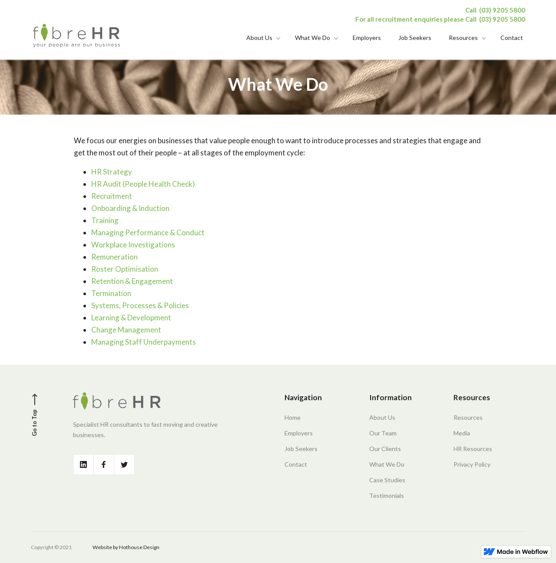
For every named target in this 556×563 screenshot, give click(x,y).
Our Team (383, 433)
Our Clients (385, 448)
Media (461, 433)
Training (105, 220)
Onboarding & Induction (130, 208)
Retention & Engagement (132, 281)
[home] (76, 35)
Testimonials (386, 495)
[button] (262, 39)
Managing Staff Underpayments (143, 341)
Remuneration (114, 256)
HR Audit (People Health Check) (143, 183)
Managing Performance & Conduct (148, 232)
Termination (111, 293)
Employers (367, 37)
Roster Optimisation (124, 268)
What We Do (312, 37)
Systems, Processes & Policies (140, 305)
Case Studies (387, 480)
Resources (463, 37)
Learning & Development (131, 317)
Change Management (126, 329)
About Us (259, 37)
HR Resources (472, 448)
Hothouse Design (139, 547)
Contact (511, 37)
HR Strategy (111, 171)
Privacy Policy (471, 464)
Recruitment (111, 196)
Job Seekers (414, 37)
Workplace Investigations (133, 244)
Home (293, 417)
